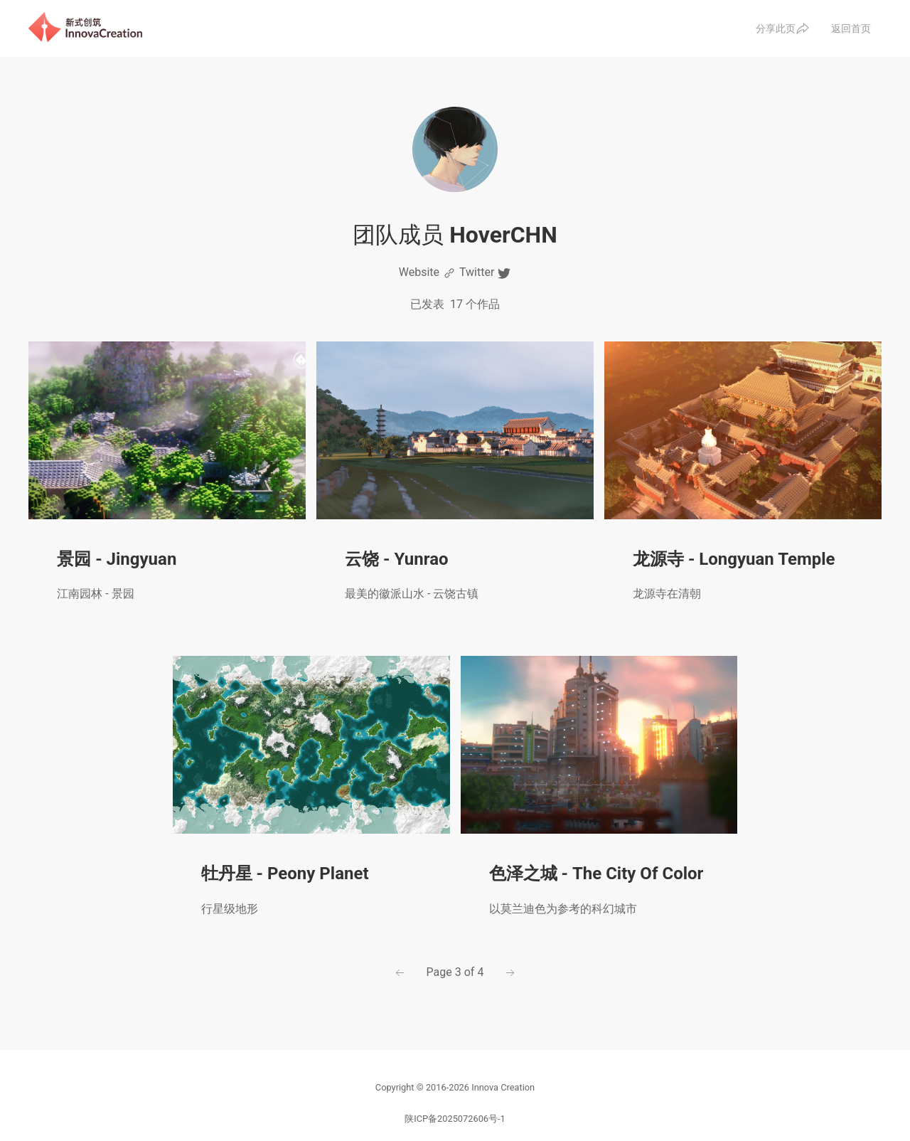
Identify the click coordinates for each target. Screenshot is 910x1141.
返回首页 (851, 28)
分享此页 (783, 28)
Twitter (485, 273)
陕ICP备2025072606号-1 (455, 1118)
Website (427, 273)
